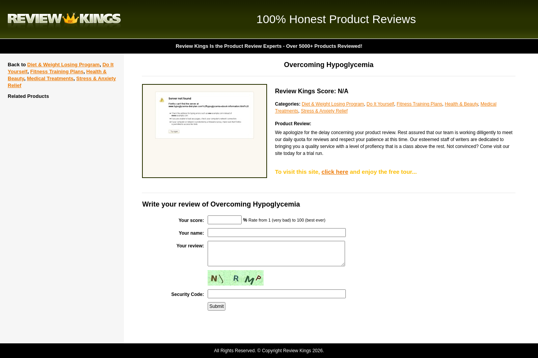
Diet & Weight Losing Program (63, 64)
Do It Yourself (380, 104)
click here (334, 171)
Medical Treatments (50, 78)
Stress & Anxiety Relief (324, 111)
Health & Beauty (461, 104)
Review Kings (64, 19)
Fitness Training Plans (56, 71)
